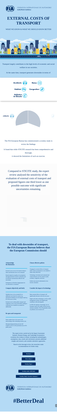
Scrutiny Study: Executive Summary (28, 376)
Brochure (28, 353)
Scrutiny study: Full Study (28, 371)
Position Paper (28, 364)
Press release (28, 359)
